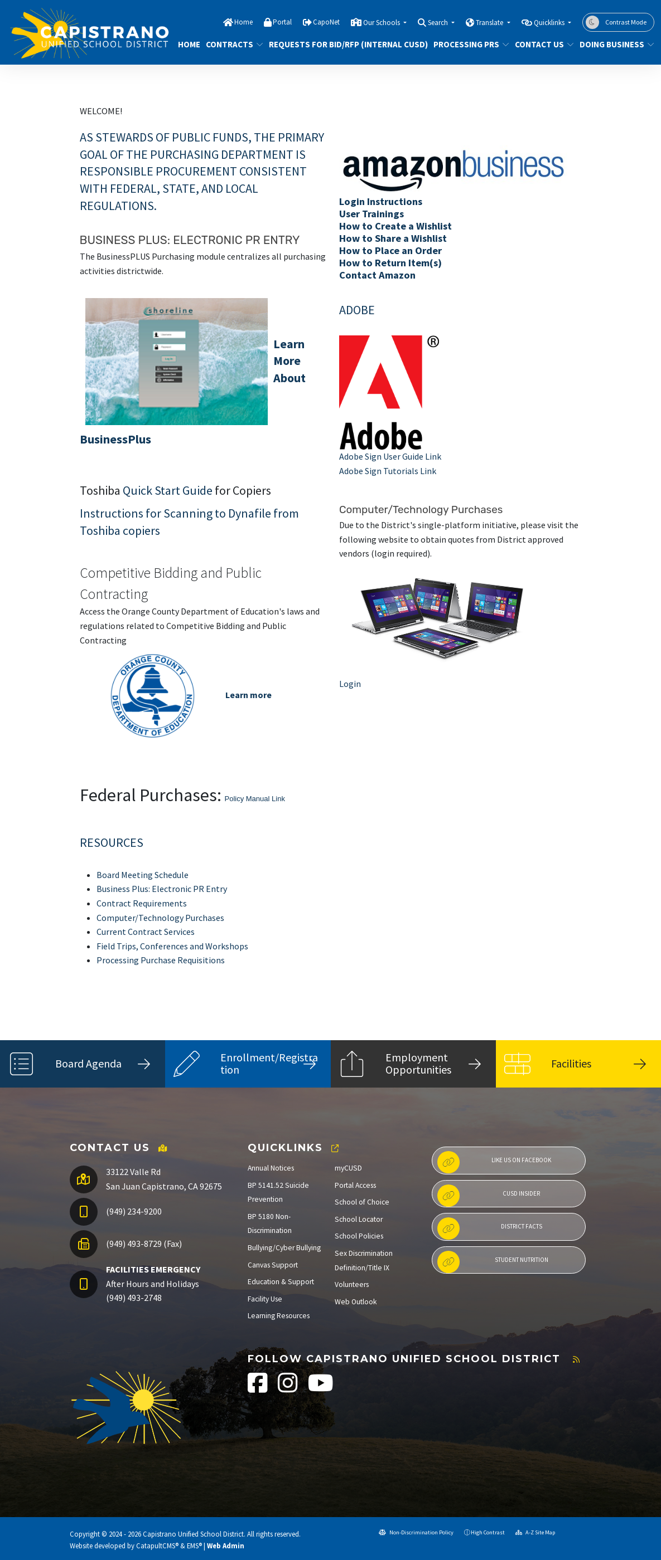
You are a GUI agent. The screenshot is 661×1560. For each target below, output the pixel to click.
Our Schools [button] (382, 22)
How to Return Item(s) (390, 262)
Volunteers (352, 1284)
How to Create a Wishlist (395, 226)
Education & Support (281, 1281)
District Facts (489, 1228)
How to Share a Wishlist (393, 238)
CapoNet (326, 22)
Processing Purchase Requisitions (161, 960)
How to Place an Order (390, 250)
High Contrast (488, 1532)
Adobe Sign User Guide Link (390, 456)
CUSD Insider (489, 1195)
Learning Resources (279, 1315)
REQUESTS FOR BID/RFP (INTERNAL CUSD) (340, 44)
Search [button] (439, 22)
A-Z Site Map (535, 1532)
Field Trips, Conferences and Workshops (172, 946)
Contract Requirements (142, 903)
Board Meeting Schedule (143, 874)
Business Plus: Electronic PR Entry (162, 888)
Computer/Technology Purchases (160, 917)
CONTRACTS (231, 44)
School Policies (359, 1236)
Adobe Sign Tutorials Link (387, 470)
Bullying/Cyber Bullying (284, 1247)
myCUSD (348, 1168)
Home (243, 22)
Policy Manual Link (255, 798)
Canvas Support (273, 1265)
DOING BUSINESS (613, 44)
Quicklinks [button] (550, 22)
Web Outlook (356, 1301)
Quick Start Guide (168, 490)
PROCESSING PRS (467, 44)
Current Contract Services (146, 931)
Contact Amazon (377, 275)
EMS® (194, 1545)
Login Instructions (380, 201)
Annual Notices (271, 1168)
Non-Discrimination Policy (416, 1532)
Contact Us (541, 44)
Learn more (248, 694)
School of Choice (362, 1202)
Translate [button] (490, 22)
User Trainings (371, 213)
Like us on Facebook (494, 1162)
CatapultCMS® (157, 1545)
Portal (282, 22)
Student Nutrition (492, 1262)
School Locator (359, 1219)
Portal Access (355, 1185)
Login (350, 683)
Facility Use (265, 1299)
